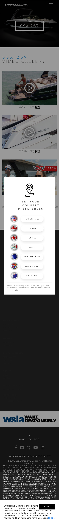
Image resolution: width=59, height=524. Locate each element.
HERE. (51, 518)
